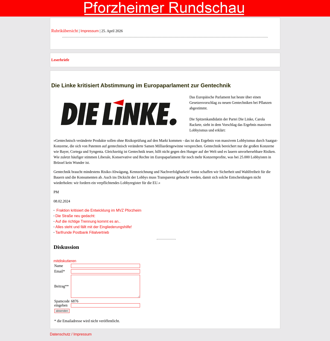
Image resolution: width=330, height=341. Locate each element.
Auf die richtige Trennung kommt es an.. (88, 221)
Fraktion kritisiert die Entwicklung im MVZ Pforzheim (98, 210)
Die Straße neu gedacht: (75, 216)
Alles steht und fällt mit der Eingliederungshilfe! (93, 227)
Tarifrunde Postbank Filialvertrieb (82, 232)
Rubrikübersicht (64, 30)
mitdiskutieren (65, 261)
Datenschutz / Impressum (71, 334)
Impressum (90, 31)
